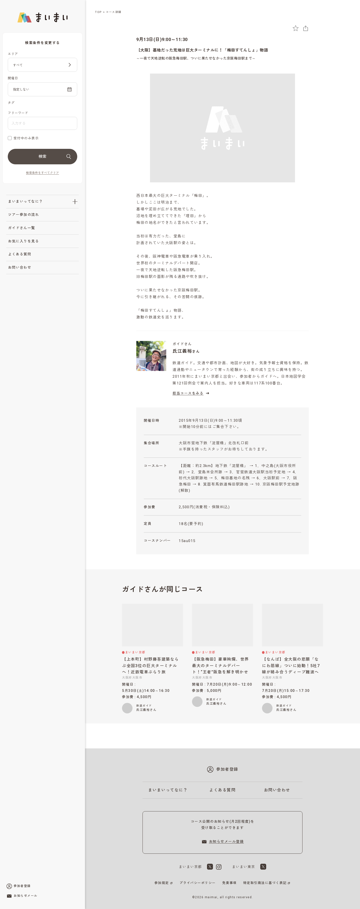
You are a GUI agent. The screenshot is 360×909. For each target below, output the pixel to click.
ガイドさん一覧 (21, 228)
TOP (98, 12)
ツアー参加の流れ (23, 215)
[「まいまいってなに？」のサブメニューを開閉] (75, 201)
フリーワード (18, 113)
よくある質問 (19, 254)
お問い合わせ (19, 267)
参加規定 (161, 883)
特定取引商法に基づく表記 (265, 883)
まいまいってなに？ (25, 201)
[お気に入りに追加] (295, 28)
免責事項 (229, 883)
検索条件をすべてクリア (42, 173)
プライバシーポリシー (198, 883)
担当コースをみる (191, 393)
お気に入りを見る (23, 241)
